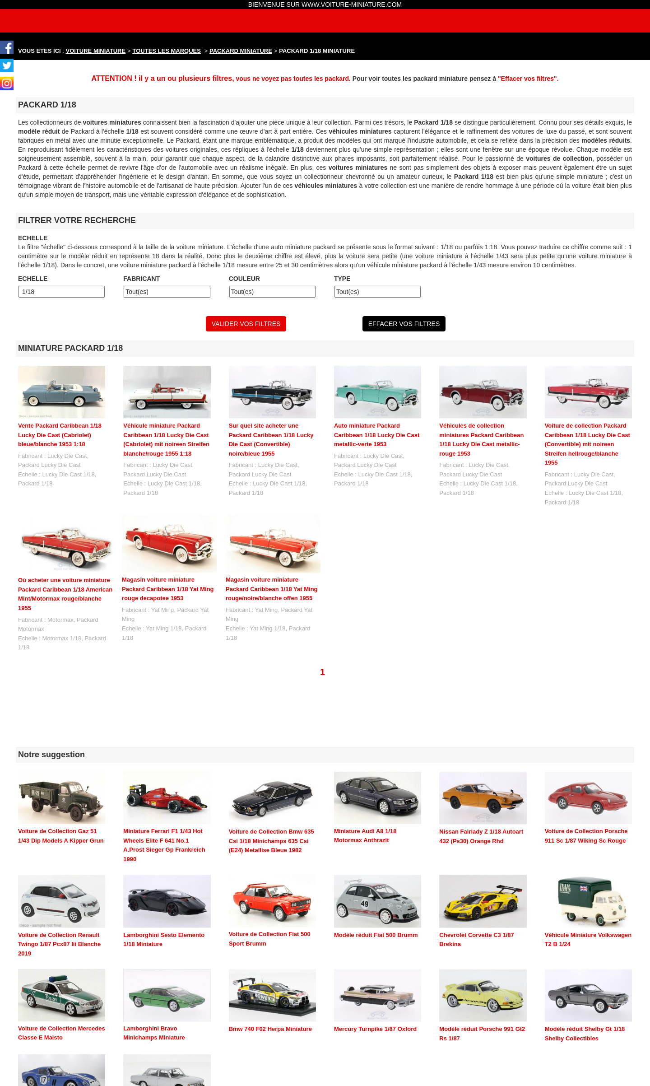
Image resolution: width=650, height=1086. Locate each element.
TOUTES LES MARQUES (167, 50)
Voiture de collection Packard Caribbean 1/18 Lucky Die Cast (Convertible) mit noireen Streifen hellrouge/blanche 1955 (587, 444)
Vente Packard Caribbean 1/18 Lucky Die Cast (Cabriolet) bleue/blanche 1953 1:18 (60, 434)
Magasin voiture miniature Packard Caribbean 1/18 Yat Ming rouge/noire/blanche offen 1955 (272, 588)
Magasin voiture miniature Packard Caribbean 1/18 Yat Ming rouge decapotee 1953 (168, 588)
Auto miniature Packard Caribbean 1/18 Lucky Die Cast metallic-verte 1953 (376, 434)
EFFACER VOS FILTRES (404, 323)
